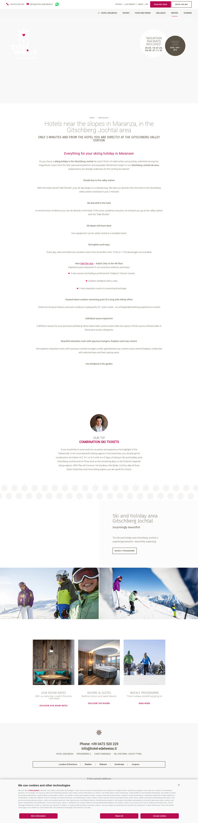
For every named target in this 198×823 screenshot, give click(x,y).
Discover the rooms (99, 703)
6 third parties (34, 790)
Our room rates (53, 692)
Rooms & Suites (99, 692)
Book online (181, 4)
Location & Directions (68, 764)
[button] (179, 785)
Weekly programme (125, 551)
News (140, 4)
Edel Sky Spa (86, 263)
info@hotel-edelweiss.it (99, 748)
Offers (118, 4)
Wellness (161, 13)
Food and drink (143, 13)
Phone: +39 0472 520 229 (99, 744)
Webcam (103, 764)
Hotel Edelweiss (109, 13)
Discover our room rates (53, 705)
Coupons (135, 764)
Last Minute (130, 4)
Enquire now (160, 4)
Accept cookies (159, 816)
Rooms (126, 13)
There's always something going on (144, 696)
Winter (174, 13)
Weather (88, 764)
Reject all (119, 816)
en (146, 4)
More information (38, 816)
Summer (188, 13)
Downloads (119, 764)
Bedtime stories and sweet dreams (99, 696)
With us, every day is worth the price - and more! (53, 697)
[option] (99, 60)
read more (144, 703)
